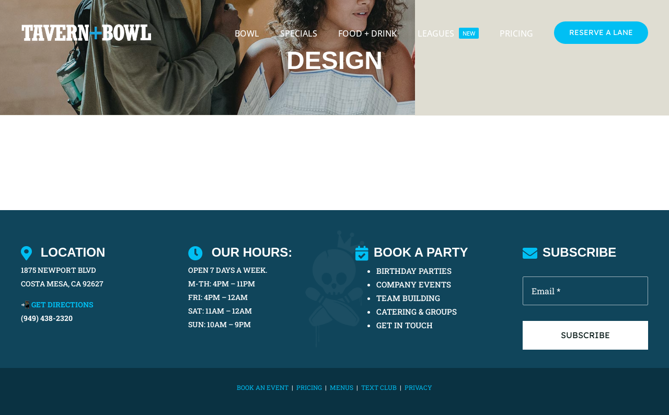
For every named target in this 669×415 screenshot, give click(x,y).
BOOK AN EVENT (263, 387)
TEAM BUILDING (408, 298)
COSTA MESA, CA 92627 (62, 284)
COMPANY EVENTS (413, 284)
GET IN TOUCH (404, 325)
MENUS (341, 387)
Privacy (418, 387)
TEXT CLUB (379, 387)
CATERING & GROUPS (416, 311)
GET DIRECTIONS (62, 304)
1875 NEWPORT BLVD (58, 270)
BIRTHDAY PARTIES (414, 271)
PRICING (309, 387)
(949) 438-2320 (47, 318)
